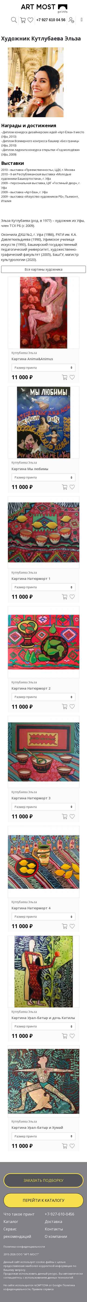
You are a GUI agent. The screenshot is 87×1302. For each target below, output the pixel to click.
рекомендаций (17, 1236)
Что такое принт (19, 1214)
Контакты (54, 1229)
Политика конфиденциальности (24, 1246)
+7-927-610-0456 (59, 1214)
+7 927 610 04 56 (50, 20)
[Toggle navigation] (81, 19)
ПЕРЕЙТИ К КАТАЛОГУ (43, 1200)
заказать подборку (43, 1180)
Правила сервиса (43, 1289)
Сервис (9, 1229)
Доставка (53, 1221)
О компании (56, 1236)
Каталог (10, 1221)
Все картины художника (43, 269)
